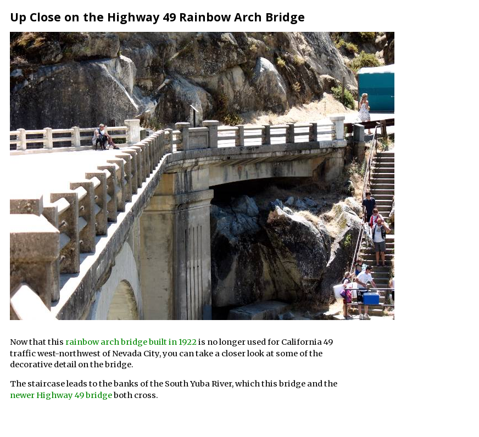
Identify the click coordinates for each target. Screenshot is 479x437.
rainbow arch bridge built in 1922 (131, 342)
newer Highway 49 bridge (61, 395)
